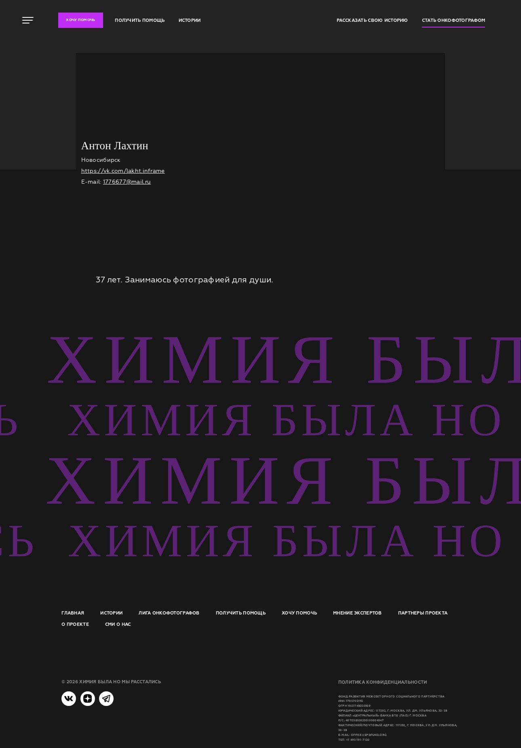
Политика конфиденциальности (382, 682)
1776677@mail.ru (127, 181)
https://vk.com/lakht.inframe (123, 170)
